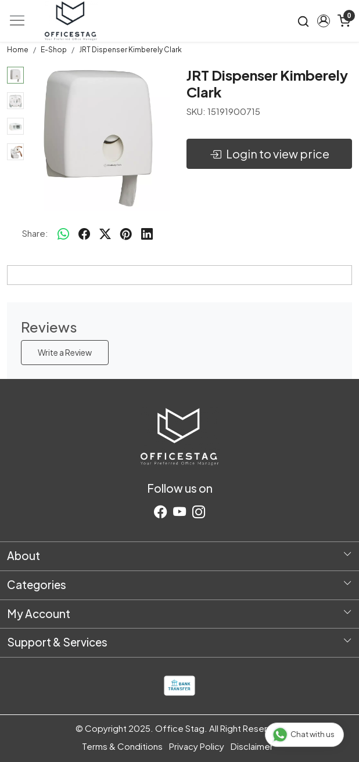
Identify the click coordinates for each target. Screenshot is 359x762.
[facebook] (84, 233)
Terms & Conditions (122, 746)
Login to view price (269, 153)
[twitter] (105, 233)
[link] (303, 21)
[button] (323, 21)
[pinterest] (126, 233)
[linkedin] (147, 233)
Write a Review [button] (65, 352)
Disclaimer (252, 746)
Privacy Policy (196, 746)
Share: (35, 233)
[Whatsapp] (63, 233)
